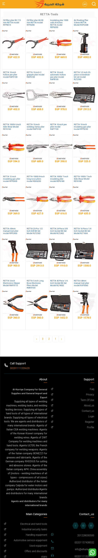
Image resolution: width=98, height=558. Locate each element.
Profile (72, 427)
